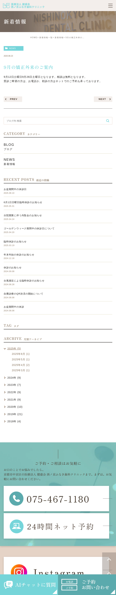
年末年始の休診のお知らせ (19, 254)
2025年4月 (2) (21, 364)
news (12, 48)
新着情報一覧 (46, 37)
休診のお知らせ (13, 267)
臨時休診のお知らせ (15, 241)
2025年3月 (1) (21, 370)
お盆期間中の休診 (14, 306)
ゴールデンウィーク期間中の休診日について (29, 228)
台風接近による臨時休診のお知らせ (24, 280)
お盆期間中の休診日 (15, 189)
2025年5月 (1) (21, 359)
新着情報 (59, 37)
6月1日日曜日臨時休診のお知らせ (23, 202)
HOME (33, 37)
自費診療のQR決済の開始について (23, 293)
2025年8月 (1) (21, 353)
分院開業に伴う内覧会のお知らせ (23, 215)
